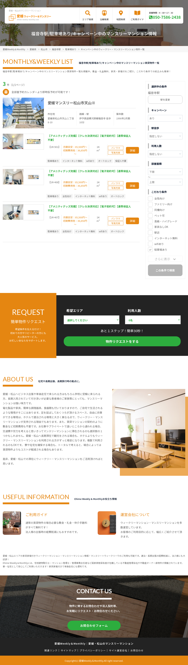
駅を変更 (165, 99)
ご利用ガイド (137, 19)
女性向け (159, 198)
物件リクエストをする (122, 341)
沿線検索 (104, 19)
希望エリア (74, 310)
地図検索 (120, 19)
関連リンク (51, 649)
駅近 (157, 232)
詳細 (132, 150)
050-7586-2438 (167, 17)
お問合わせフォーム (94, 625)
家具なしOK (161, 227)
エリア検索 (87, 19)
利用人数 (134, 310)
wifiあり (159, 244)
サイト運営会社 (118, 649)
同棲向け (159, 210)
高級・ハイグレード (165, 221)
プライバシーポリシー (92, 649)
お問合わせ (137, 649)
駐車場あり (160, 249)
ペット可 (159, 215)
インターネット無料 (166, 238)
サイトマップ (69, 649)
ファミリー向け (163, 204)
